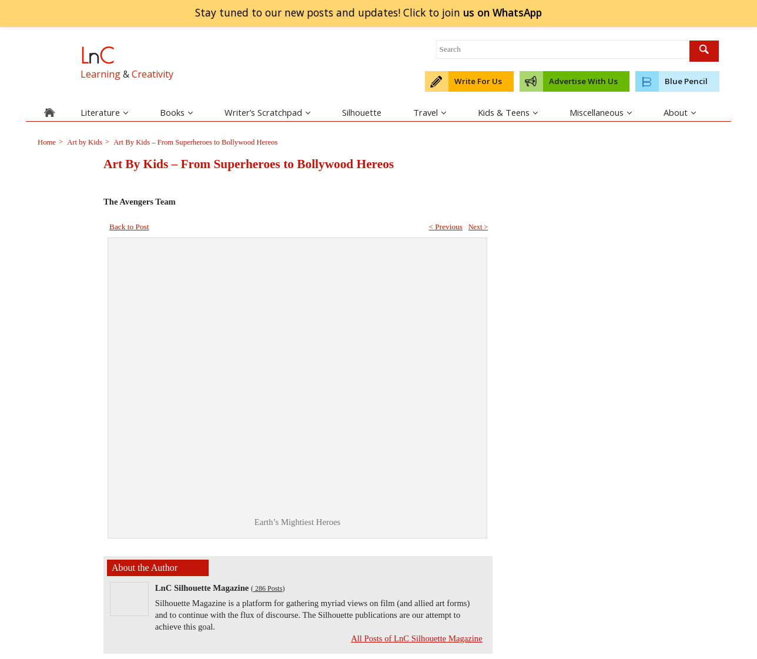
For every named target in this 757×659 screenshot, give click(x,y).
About (680, 112)
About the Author (144, 568)
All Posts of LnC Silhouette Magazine (417, 638)
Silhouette (361, 112)
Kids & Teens (508, 112)
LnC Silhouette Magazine (202, 588)
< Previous (445, 226)
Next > (478, 227)
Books (176, 112)
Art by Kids (84, 142)
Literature (104, 112)
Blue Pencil (686, 81)
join (502, 12)
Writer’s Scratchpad (267, 112)
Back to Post (129, 226)
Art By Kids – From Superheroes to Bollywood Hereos (195, 142)
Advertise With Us (583, 81)
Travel (429, 112)
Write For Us (478, 81)
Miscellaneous (601, 112)
